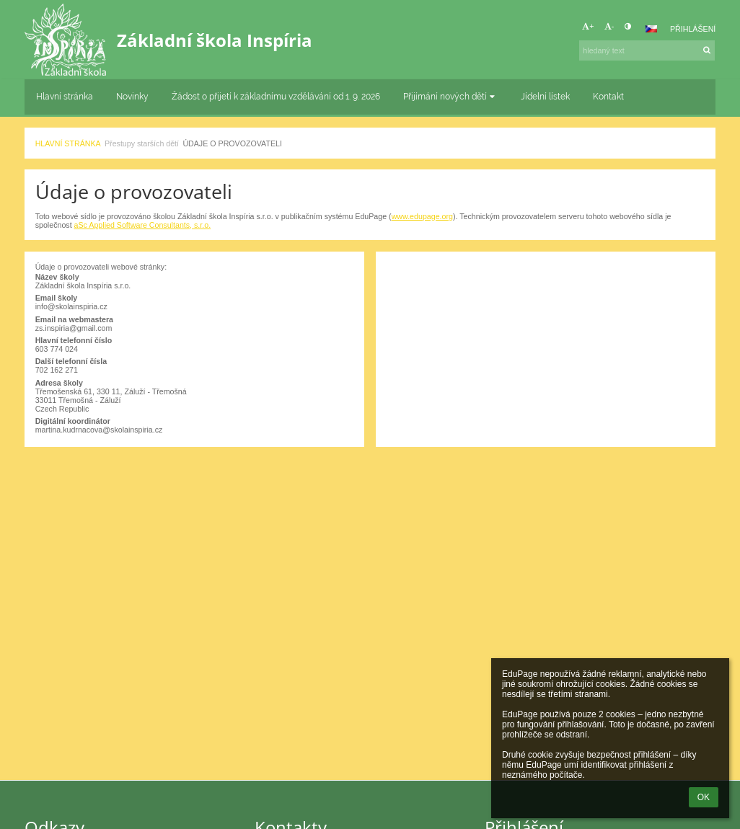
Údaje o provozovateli (232, 143)
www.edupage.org (422, 216)
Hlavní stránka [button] (64, 97)
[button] (651, 28)
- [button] (609, 26)
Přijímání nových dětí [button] (450, 97)
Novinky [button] (132, 97)
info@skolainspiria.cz (71, 306)
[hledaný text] (646, 50)
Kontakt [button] (608, 97)
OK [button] (703, 797)
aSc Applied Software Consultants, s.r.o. (142, 225)
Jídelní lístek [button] (545, 97)
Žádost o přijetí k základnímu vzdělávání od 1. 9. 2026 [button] (276, 97)
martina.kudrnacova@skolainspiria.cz (99, 429)
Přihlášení (692, 29)
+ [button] (588, 26)
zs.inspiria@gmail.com (74, 328)
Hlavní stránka (68, 143)
